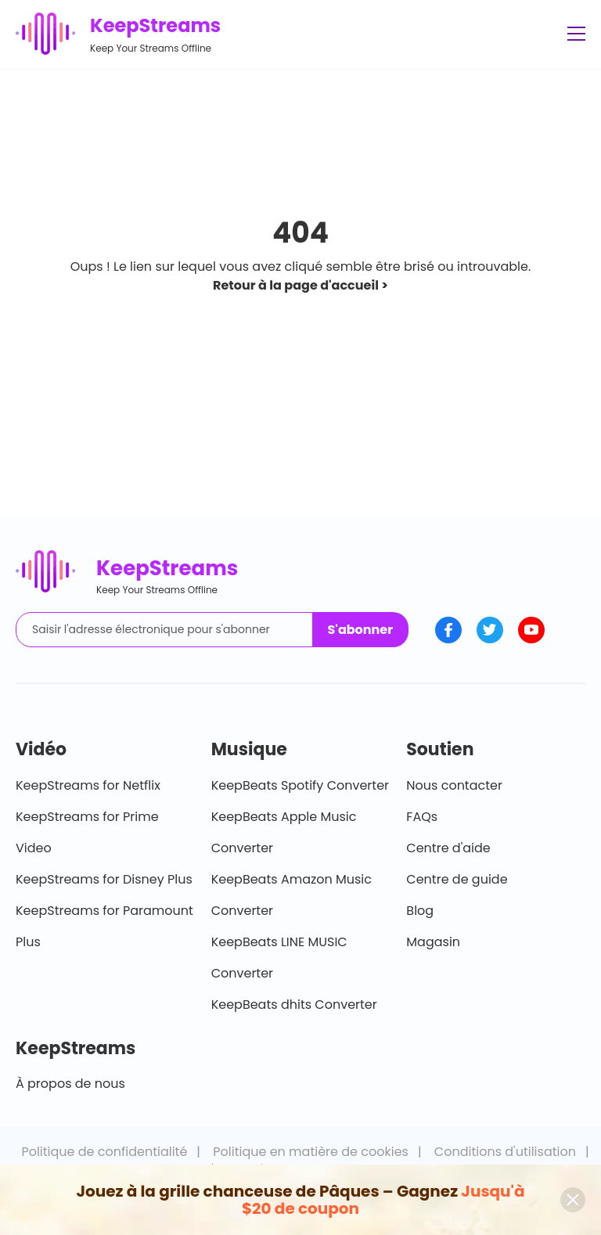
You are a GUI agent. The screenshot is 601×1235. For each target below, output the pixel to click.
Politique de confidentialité (104, 1152)
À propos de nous (70, 1084)
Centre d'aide (448, 848)
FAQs (421, 817)
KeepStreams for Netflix (88, 785)
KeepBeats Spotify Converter (300, 785)
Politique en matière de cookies (310, 1152)
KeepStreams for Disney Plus (104, 879)
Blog (420, 911)
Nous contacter (454, 785)
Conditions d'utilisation (505, 1152)
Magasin (433, 942)
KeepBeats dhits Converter (294, 1005)
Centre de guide (456, 879)
